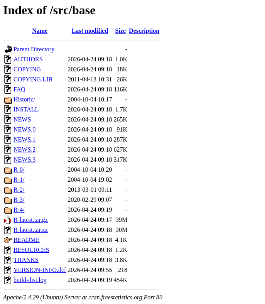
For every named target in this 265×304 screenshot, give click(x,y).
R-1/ (19, 179)
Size (120, 30)
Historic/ (24, 99)
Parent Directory (34, 49)
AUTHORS (28, 59)
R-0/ (19, 169)
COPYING (27, 69)
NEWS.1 (24, 139)
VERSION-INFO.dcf (40, 270)
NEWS (22, 119)
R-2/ (19, 189)
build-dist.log (30, 280)
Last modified (90, 30)
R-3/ (19, 199)
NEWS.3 (24, 159)
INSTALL (26, 109)
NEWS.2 (24, 149)
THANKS (26, 260)
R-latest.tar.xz (31, 229)
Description (144, 30)
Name (39, 30)
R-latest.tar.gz (31, 219)
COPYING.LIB (33, 79)
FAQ (19, 89)
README (27, 239)
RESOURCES (31, 250)
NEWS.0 (24, 129)
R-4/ (19, 209)
